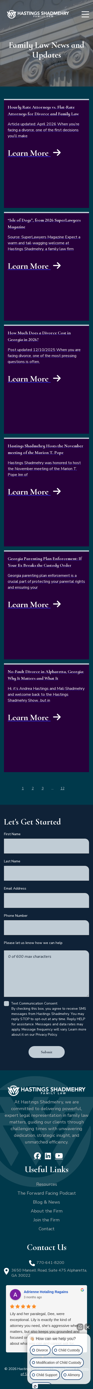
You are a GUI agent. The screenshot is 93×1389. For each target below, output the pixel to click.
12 (62, 788)
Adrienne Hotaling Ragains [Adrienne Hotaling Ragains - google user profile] (46, 1292)
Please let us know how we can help (33, 943)
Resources (46, 1184)
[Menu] (85, 14)
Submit (46, 1052)
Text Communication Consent (34, 1003)
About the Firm (46, 1211)
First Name (12, 834)
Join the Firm (46, 1220)
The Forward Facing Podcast (46, 1193)
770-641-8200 (50, 1262)
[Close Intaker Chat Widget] (87, 1326)
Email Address (15, 888)
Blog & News (46, 1202)
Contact (47, 1229)
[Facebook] (37, 1155)
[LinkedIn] (48, 1155)
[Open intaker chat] (35, 1386)
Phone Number (16, 915)
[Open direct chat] (80, 1326)
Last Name (12, 861)
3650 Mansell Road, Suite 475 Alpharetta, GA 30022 (49, 1273)
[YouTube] (59, 1155)
